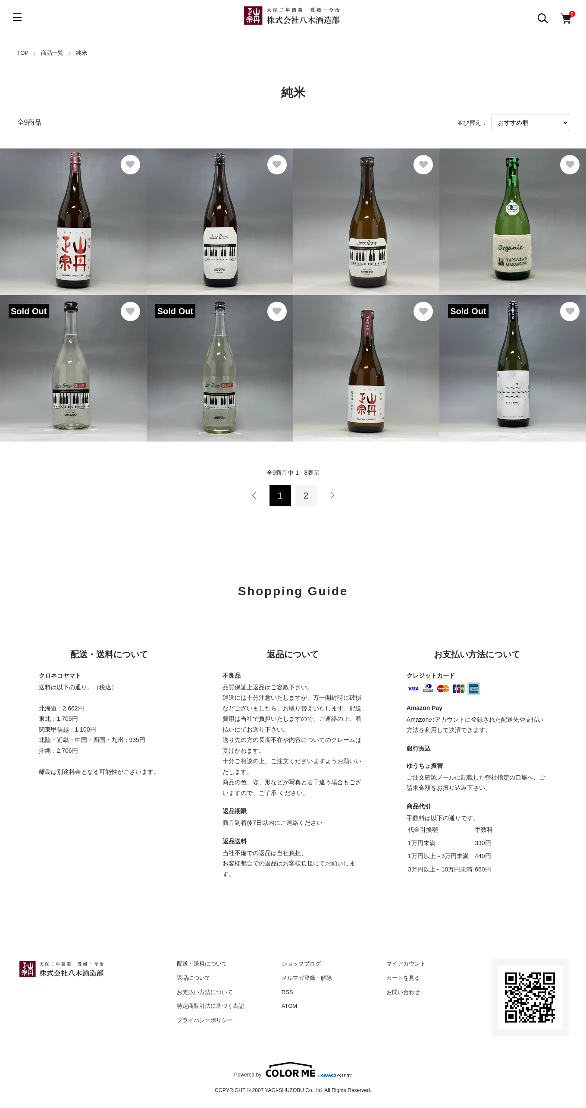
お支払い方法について (205, 992)
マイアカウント (406, 963)
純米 (81, 53)
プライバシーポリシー (205, 1020)
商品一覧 (52, 53)
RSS (287, 992)
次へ (332, 495)
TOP (23, 53)
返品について (193, 978)
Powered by (293, 1069)
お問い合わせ (403, 992)
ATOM (289, 1006)
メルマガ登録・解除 (307, 978)
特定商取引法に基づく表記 (210, 1006)
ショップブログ (301, 963)
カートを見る (403, 978)
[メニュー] (17, 17)
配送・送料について (202, 963)
